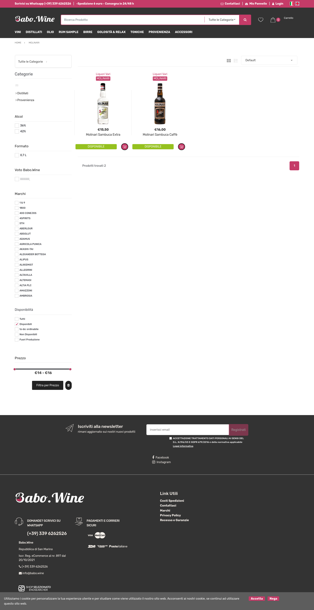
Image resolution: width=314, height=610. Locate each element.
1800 (22, 208)
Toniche (137, 32)
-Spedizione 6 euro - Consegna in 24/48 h (105, 3)
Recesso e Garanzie (174, 520)
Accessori (183, 32)
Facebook (160, 457)
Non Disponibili (28, 334)
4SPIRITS (24, 218)
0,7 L (23, 155)
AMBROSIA (25, 295)
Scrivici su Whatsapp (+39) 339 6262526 (43, 3)
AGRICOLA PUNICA (30, 244)
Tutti (22, 319)
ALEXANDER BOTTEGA (32, 254)
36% (23, 125)
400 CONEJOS (27, 213)
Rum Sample (68, 32)
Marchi (165, 510)
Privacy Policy (170, 515)
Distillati (34, 32)
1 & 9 (22, 202)
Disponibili (25, 324)
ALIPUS (23, 259)
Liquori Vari (103, 74)
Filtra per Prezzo (47, 385)
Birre (88, 32)
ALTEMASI (25, 280)
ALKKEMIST (26, 264)
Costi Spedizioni (172, 501)
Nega (273, 598)
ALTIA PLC (25, 285)
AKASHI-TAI (26, 249)
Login (277, 3)
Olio (50, 32)
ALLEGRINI (25, 270)
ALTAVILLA (25, 275)
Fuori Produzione (29, 339)
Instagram (161, 462)
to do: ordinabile (28, 329)
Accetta (257, 598)
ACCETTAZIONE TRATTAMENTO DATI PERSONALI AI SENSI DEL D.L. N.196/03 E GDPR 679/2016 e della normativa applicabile (208, 442)
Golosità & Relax (111, 32)
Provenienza (159, 32)
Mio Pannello (256, 3)
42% (23, 131)
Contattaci (230, 3)
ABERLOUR (25, 228)
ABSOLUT (25, 233)
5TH (21, 223)
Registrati (238, 430)
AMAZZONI (25, 290)
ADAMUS (24, 239)
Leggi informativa (183, 446)
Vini (18, 32)
